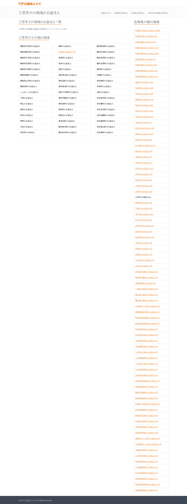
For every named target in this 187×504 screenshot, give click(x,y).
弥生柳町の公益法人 (105, 132)
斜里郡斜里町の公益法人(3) (146, 398)
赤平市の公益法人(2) (143, 174)
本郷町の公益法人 (104, 75)
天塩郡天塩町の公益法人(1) (146, 375)
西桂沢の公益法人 (66, 115)
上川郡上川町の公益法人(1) (146, 352)
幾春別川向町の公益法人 (30, 46)
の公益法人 (121, 13)
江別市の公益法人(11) (144, 168)
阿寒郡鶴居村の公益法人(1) (146, 479)
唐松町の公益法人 (66, 109)
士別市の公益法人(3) (143, 186)
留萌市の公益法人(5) (143, 140)
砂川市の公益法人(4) (143, 220)
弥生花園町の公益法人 (106, 115)
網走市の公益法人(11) (144, 134)
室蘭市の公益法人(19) (144, 100)
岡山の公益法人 (26, 104)
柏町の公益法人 (26, 109)
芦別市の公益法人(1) (143, 163)
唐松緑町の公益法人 (67, 104)
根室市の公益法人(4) (143, 203)
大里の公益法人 (26, 98)
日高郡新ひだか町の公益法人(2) (148, 444)
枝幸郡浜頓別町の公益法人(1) (147, 381)
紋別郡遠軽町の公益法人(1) (146, 410)
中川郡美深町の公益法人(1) (146, 369)
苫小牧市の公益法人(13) (145, 146)
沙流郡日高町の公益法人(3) (146, 427)
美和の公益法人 (103, 92)
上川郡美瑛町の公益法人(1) (146, 358)
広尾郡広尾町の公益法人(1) (146, 461)
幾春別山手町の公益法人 (30, 81)
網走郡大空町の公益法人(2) (146, 415)
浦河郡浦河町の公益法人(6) (146, 433)
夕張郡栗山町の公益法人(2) (146, 346)
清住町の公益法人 (27, 132)
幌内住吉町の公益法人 (106, 52)
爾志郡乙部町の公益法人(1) (146, 300)
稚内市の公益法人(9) (143, 151)
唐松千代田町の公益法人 (69, 92)
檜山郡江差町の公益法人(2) (146, 295)
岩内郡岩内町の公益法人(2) (146, 329)
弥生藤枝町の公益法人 (106, 121)
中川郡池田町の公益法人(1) (146, 473)
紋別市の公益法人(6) (143, 180)
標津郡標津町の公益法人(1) (146, 490)
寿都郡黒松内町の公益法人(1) (147, 312)
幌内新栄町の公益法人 (106, 46)
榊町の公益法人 (65, 46)
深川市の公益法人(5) (143, 232)
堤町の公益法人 (65, 69)
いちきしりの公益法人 (29, 92)
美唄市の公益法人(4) (143, 157)
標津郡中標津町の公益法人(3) (147, 484)
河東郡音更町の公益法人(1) (146, 450)
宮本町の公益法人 (104, 86)
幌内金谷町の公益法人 (68, 132)
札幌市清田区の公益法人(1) (146, 76)
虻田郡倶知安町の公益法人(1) (147, 324)
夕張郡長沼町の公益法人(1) (146, 341)
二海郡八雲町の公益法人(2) (146, 289)
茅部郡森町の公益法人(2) (145, 283)
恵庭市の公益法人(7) (143, 249)
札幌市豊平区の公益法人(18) (147, 54)
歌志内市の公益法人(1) (144, 226)
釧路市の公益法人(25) (144, 105)
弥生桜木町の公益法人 (106, 98)
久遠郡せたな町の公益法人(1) (147, 306)
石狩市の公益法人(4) (143, 266)
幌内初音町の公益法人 (106, 58)
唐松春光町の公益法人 (68, 86)
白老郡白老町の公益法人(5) (146, 421)
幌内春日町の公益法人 (68, 127)
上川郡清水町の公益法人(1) (146, 456)
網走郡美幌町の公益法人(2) (146, 392)
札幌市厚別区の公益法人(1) (146, 71)
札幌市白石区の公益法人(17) (147, 48)
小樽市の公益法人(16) (144, 88)
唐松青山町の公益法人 (68, 75)
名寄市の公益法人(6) (143, 192)
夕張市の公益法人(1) (143, 122)
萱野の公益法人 (26, 121)
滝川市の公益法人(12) (144, 214)
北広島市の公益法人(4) (144, 260)
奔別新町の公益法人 (105, 81)
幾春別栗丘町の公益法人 (30, 52)
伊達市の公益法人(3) (143, 254)
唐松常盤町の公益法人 (68, 98)
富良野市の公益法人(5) (144, 237)
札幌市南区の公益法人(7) (145, 59)
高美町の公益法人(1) (67, 52)
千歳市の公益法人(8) (143, 208)
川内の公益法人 (26, 127)
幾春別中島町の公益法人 (30, 69)
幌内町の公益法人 (104, 69)
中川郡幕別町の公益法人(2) (146, 467)
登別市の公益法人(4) (143, 243)
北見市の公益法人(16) (144, 117)
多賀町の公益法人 (66, 58)
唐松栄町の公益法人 (67, 81)
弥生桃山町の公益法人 (106, 127)
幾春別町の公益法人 (28, 86)
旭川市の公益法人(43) (144, 94)
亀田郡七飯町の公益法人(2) (146, 278)
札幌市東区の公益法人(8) (145, 42)
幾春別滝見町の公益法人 (30, 63)
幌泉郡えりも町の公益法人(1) (147, 438)
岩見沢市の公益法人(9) (144, 128)
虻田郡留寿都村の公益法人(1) (147, 318)
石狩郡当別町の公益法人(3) (146, 272)
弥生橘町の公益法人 (105, 104)
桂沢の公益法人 (26, 115)
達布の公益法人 (65, 63)
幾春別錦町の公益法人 (29, 75)
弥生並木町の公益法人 (106, 109)
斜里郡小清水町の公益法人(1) (147, 404)
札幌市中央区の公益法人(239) (147, 30)
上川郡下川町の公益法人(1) (146, 364)
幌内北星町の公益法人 (106, 63)
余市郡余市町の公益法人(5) (146, 335)
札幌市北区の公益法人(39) (146, 36)
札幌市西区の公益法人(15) (146, 65)
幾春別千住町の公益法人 (30, 58)
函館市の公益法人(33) (144, 82)
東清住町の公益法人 (67, 121)
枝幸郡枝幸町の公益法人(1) (146, 387)
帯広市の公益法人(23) (144, 111)
